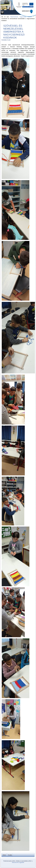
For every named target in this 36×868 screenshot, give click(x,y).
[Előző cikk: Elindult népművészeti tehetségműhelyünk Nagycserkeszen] (4, 854)
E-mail (8, 39)
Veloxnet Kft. (15, 862)
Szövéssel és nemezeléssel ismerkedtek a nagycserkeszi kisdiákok (14, 31)
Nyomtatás (4, 39)
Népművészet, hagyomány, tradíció (21, 16)
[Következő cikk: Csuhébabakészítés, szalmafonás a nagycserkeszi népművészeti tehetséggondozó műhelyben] (10, 854)
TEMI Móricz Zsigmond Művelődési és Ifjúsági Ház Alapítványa (18, 2)
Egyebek (21, 862)
